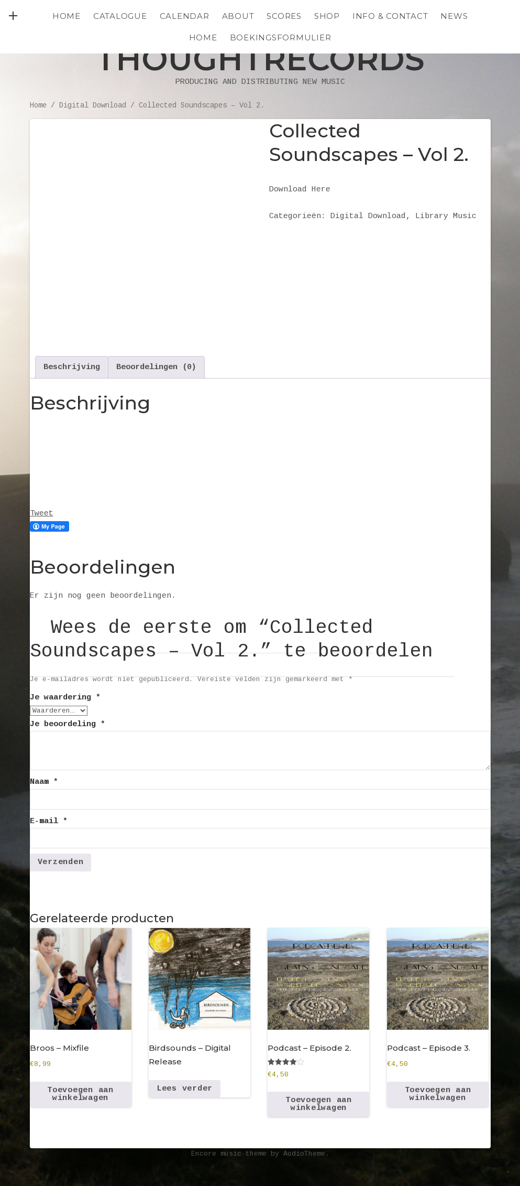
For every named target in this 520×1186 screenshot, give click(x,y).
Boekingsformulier (280, 37)
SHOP (327, 16)
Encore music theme (229, 1154)
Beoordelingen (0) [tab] (156, 367)
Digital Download (92, 106)
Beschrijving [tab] (71, 367)
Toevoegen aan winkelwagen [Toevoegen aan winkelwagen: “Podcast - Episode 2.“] (318, 1104)
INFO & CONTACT (390, 16)
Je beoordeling (67, 724)
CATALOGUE (120, 16)
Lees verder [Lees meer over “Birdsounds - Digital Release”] (185, 1088)
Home (66, 16)
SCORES (284, 16)
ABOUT (238, 16)
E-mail (49, 821)
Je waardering (65, 697)
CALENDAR (184, 16)
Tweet (41, 513)
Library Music (446, 216)
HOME (203, 37)
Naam (44, 782)
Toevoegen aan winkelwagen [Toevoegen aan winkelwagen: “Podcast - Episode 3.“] (438, 1094)
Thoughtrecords (260, 59)
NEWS (454, 16)
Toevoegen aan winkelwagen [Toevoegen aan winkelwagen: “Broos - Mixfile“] (80, 1094)
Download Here (299, 189)
